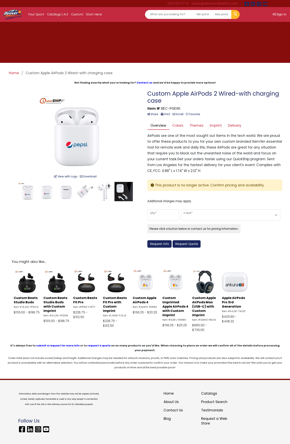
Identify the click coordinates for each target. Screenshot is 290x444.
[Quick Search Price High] (222, 14)
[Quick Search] (170, 14)
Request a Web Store (214, 421)
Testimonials (212, 410)
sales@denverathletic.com (214, 3)
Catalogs (209, 393)
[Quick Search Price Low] (204, 14)
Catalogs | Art (57, 14)
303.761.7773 (178, 3)
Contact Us (173, 410)
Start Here (94, 14)
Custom (77, 14)
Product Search (214, 402)
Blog (167, 418)
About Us (171, 402)
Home (169, 393)
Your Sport (36, 14)
